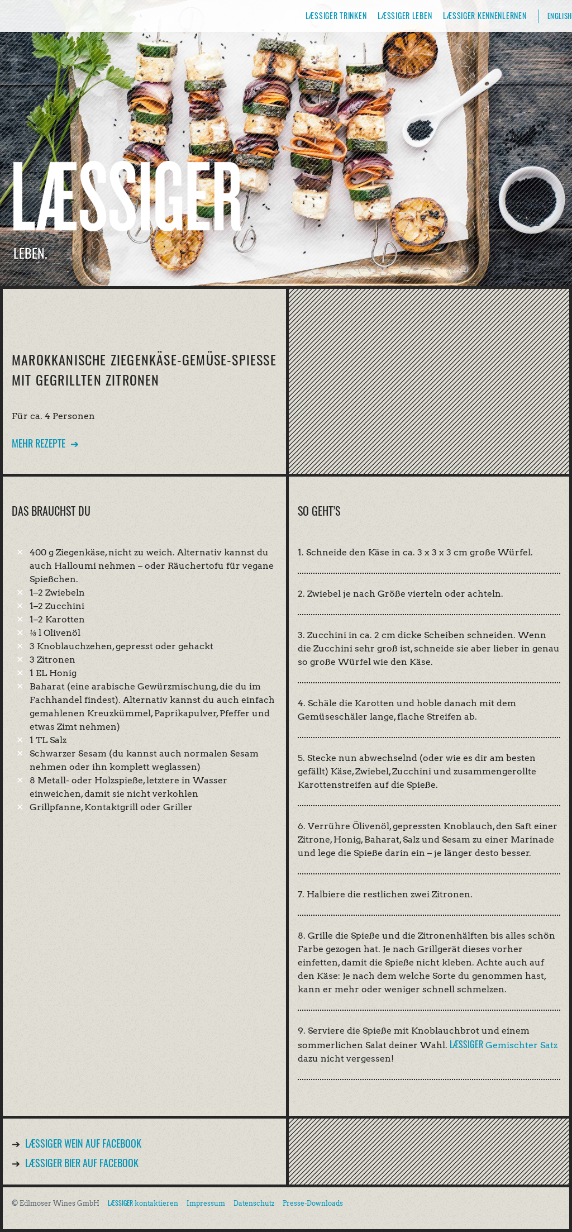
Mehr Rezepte (38, 443)
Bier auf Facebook (82, 1162)
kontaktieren (143, 1203)
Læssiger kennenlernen (484, 15)
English (559, 16)
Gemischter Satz (503, 1045)
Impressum (206, 1203)
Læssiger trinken (336, 15)
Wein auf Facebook (83, 1143)
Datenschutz (253, 1203)
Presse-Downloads (313, 1203)
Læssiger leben (405, 15)
